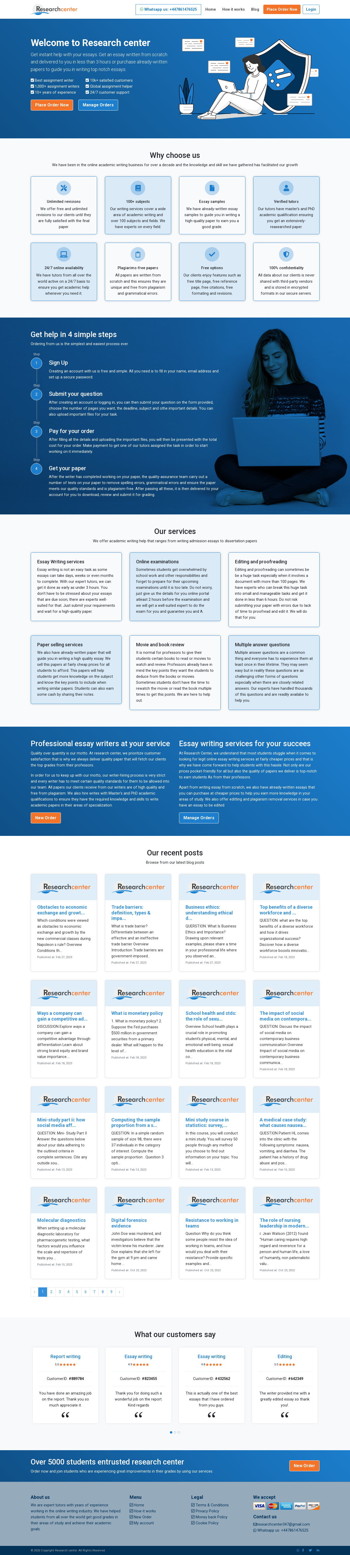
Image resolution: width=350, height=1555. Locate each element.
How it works (233, 9)
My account (142, 1523)
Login (311, 9)
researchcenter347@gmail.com (281, 1524)
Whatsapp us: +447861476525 (168, 9)
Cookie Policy (205, 1523)
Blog (255, 9)
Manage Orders (98, 104)
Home (210, 9)
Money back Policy (209, 1517)
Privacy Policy (205, 1511)
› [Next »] (119, 1292)
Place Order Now (282, 9)
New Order (45, 817)
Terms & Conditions (210, 1505)
